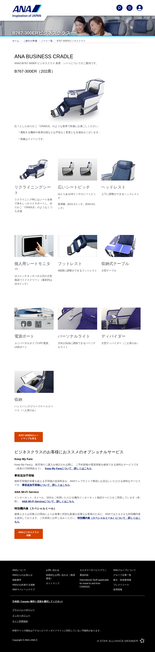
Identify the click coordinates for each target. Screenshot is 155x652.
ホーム (16, 41)
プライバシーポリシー (23, 610)
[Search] (119, 8)
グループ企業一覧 (122, 575)
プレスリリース (121, 585)
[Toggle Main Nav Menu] (129, 8)
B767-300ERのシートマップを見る (29, 437)
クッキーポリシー (21, 615)
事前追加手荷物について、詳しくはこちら (46, 485)
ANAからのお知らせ (22, 575)
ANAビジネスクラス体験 (28, 534)
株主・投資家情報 (122, 580)
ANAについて (19, 570)
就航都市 (16, 580)
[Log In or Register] (140, 8)
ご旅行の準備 (30, 41)
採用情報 (117, 589)
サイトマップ (52, 583)
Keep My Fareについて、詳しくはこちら (68, 468)
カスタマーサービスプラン (93, 570)
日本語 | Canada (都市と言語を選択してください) (37, 601)
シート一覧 (47, 41)
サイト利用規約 (20, 621)
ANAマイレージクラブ (23, 589)
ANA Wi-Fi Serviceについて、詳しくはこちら (48, 501)
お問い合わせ (52, 570)
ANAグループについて (124, 570)
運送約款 (84, 575)
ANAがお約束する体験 (23, 585)
